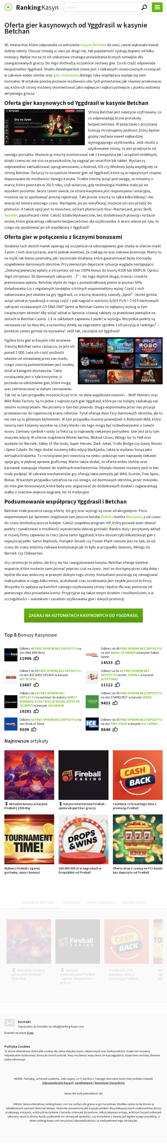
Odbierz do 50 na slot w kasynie (131, 722)
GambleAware (84, 1086)
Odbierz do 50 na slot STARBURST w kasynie (131, 695)
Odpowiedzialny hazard (57, 1086)
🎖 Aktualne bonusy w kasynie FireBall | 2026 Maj (29, 804)
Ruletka (107, 516)
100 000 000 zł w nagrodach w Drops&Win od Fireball (83, 868)
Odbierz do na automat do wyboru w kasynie (50, 699)
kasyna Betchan (93, 44)
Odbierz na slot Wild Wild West (50, 650)
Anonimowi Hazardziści (110, 1086)
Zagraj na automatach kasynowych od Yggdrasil (83, 615)
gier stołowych (65, 75)
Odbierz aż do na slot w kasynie (127, 675)
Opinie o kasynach (101, 902)
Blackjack (134, 516)
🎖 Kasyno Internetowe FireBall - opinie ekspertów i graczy (83, 804)
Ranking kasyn (133, 902)
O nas (30, 1036)
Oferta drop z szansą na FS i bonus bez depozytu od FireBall (138, 868)
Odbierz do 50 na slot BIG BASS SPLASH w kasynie (50, 675)
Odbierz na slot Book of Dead (50, 722)
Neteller (10, 215)
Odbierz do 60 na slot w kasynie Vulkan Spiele (131, 652)
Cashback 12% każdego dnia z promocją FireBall (138, 804)
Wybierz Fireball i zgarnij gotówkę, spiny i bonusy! (29, 868)
